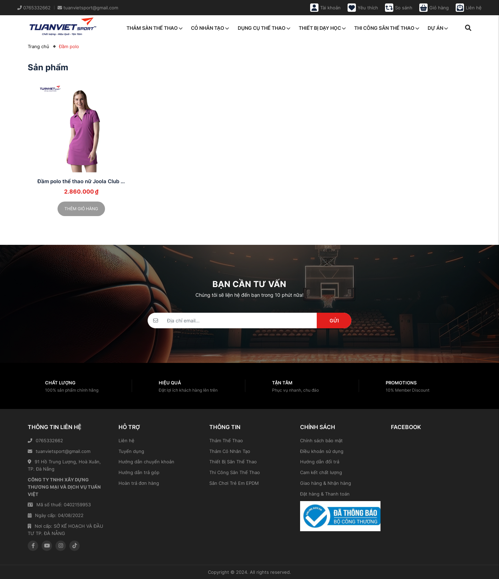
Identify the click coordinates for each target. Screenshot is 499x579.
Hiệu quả (170, 382)
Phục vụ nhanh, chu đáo (295, 390)
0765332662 (45, 440)
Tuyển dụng (131, 451)
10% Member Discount (407, 390)
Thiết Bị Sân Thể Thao (233, 461)
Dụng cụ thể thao (264, 28)
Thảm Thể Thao (226, 440)
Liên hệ (126, 440)
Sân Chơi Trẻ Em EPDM (234, 483)
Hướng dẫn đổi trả (319, 461)
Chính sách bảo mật (321, 440)
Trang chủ (38, 46)
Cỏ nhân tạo (210, 28)
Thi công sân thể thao (386, 28)
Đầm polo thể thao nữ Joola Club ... (81, 181)
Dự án (438, 28)
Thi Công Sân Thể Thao (234, 472)
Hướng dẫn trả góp (139, 472)
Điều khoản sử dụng (321, 451)
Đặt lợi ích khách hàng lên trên (188, 390)
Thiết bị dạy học (322, 28)
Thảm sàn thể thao (154, 28)
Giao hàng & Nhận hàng (325, 483)
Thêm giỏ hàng (81, 208)
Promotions (401, 382)
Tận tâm (282, 382)
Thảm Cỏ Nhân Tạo (229, 451)
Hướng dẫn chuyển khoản (146, 461)
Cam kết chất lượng (321, 472)
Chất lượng (60, 382)
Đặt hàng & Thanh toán (325, 494)
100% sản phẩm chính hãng (71, 390)
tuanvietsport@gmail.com (59, 451)
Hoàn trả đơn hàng (139, 483)
